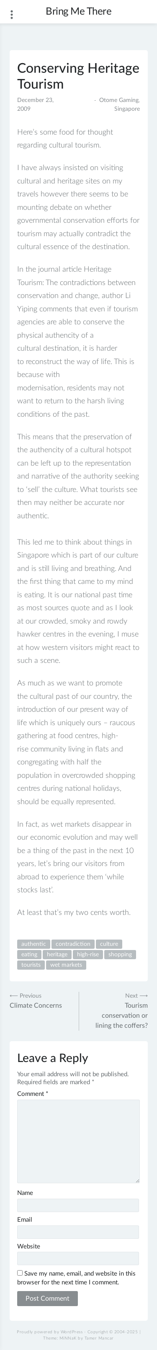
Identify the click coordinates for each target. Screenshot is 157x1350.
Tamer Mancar (99, 1338)
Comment (32, 1094)
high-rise (88, 955)
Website (28, 1246)
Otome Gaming (119, 100)
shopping (120, 955)
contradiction (73, 944)
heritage (57, 955)
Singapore (127, 109)
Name (25, 1193)
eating (29, 955)
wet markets (66, 965)
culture (109, 944)
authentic (33, 944)
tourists (31, 965)
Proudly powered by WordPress (49, 1332)
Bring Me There (78, 12)
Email (24, 1220)
